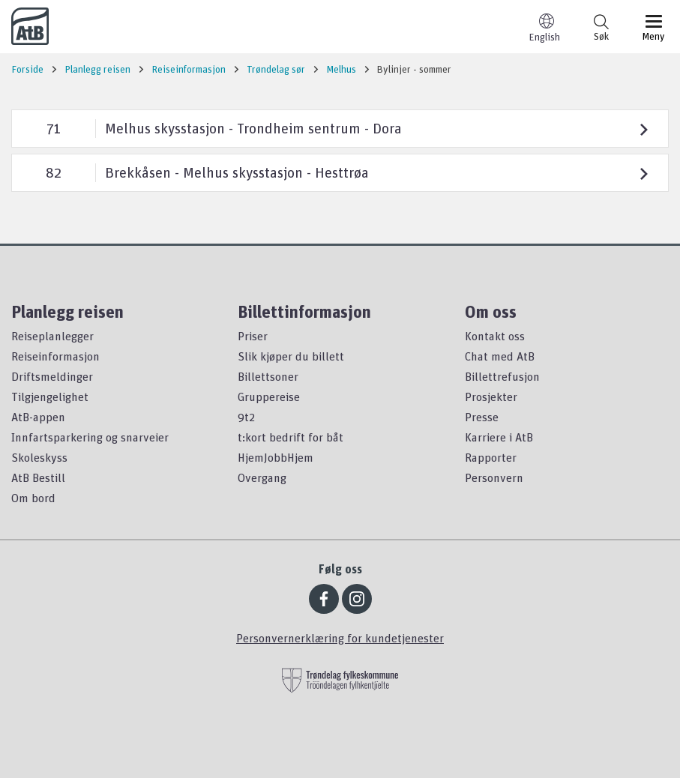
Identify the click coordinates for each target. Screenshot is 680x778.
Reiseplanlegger (52, 335)
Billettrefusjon (502, 376)
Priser (253, 335)
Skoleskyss (39, 457)
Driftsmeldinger (52, 376)
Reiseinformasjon (55, 356)
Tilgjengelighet (49, 396)
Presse (482, 416)
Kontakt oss (495, 335)
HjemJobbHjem (275, 457)
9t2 (246, 416)
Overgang (262, 477)
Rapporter (491, 457)
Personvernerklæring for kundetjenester (340, 637)
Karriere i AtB (499, 436)
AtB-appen (38, 416)
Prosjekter (491, 396)
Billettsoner (268, 376)
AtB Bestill (38, 477)
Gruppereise (269, 396)
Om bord (33, 497)
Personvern (494, 477)
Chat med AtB (500, 356)
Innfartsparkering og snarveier (90, 436)
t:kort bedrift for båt (290, 436)
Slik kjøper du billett (291, 356)
